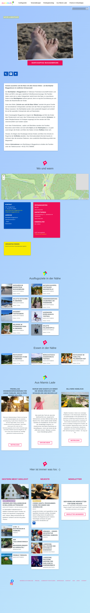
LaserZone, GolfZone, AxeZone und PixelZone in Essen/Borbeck (49, 561)
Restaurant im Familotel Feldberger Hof (79, 357)
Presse (37, 580)
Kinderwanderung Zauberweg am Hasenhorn (50, 300)
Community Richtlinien (48, 580)
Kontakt (68, 580)
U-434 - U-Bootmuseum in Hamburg (19, 528)
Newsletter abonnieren (75, 514)
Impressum (60, 580)
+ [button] (3, 176)
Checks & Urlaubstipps (77, 3)
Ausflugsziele (22, 3)
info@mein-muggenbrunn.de (12, 212)
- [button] (3, 178)
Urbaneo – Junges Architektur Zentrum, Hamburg (50, 533)
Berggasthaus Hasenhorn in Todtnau (49, 357)
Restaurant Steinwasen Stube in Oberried (20, 357)
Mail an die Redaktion (40, 234)
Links (78, 580)
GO (87, 9)
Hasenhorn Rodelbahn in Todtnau (48, 314)
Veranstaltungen (36, 3)
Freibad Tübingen (20, 555)
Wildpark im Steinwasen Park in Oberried (19, 326)
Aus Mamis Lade (62, 3)
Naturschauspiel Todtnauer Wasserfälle (50, 287)
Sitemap (83, 580)
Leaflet (80, 198)
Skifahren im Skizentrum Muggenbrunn (18, 287)
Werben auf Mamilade (26, 580)
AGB (73, 580)
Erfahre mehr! (45, 442)
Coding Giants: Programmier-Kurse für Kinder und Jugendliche (44, 505)
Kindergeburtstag (48, 3)
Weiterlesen (15, 445)
